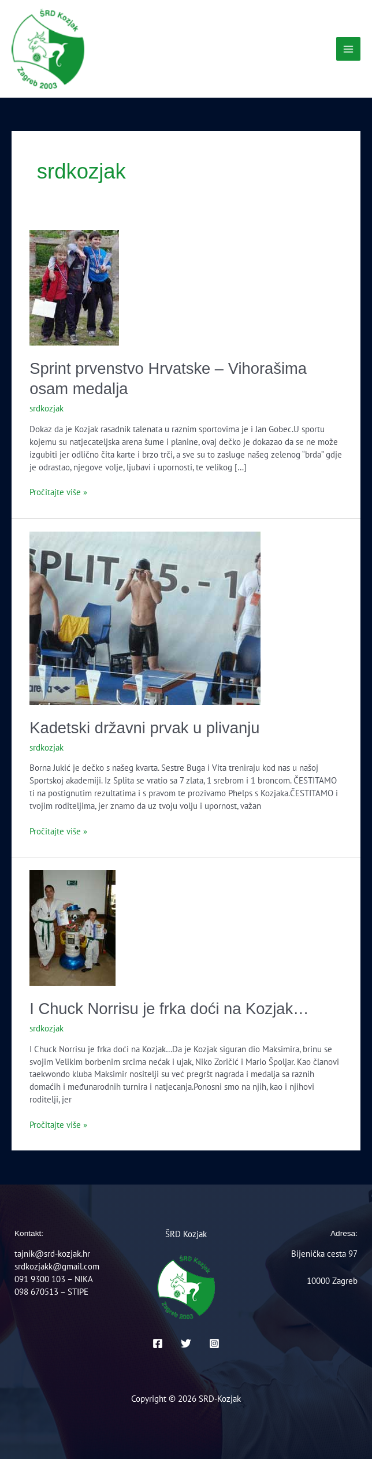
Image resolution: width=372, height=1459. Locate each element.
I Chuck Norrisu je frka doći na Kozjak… (168, 1009)
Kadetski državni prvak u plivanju (144, 728)
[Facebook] (157, 1343)
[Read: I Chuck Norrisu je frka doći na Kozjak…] (72, 927)
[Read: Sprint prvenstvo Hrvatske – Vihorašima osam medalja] (74, 286)
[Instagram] (214, 1343)
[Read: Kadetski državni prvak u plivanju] (145, 616)
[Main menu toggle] (348, 49)
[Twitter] (186, 1343)
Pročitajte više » (58, 492)
